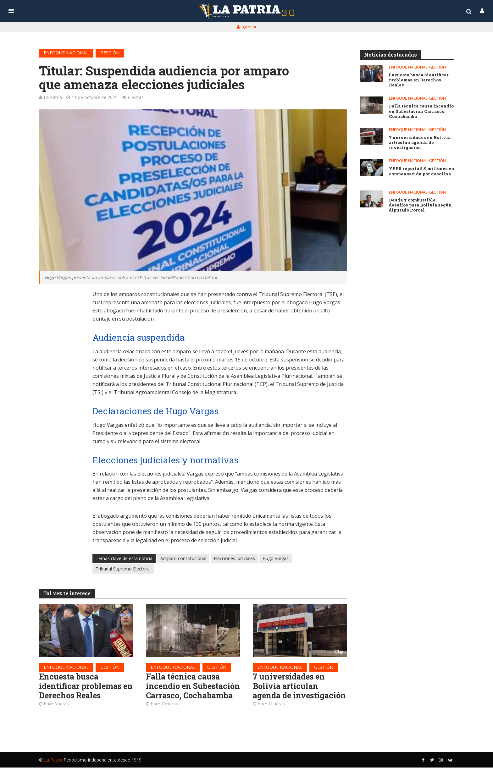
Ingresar (247, 27)
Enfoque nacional (66, 53)
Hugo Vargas (276, 559)
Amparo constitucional (183, 559)
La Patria (53, 97)
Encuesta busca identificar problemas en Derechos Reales (81, 686)
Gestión (109, 53)
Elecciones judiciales (234, 559)
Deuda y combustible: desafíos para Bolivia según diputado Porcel (420, 205)
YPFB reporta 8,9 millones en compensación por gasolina (422, 171)
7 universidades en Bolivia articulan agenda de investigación (290, 691)
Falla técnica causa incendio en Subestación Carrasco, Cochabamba (189, 691)
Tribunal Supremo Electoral (123, 569)
